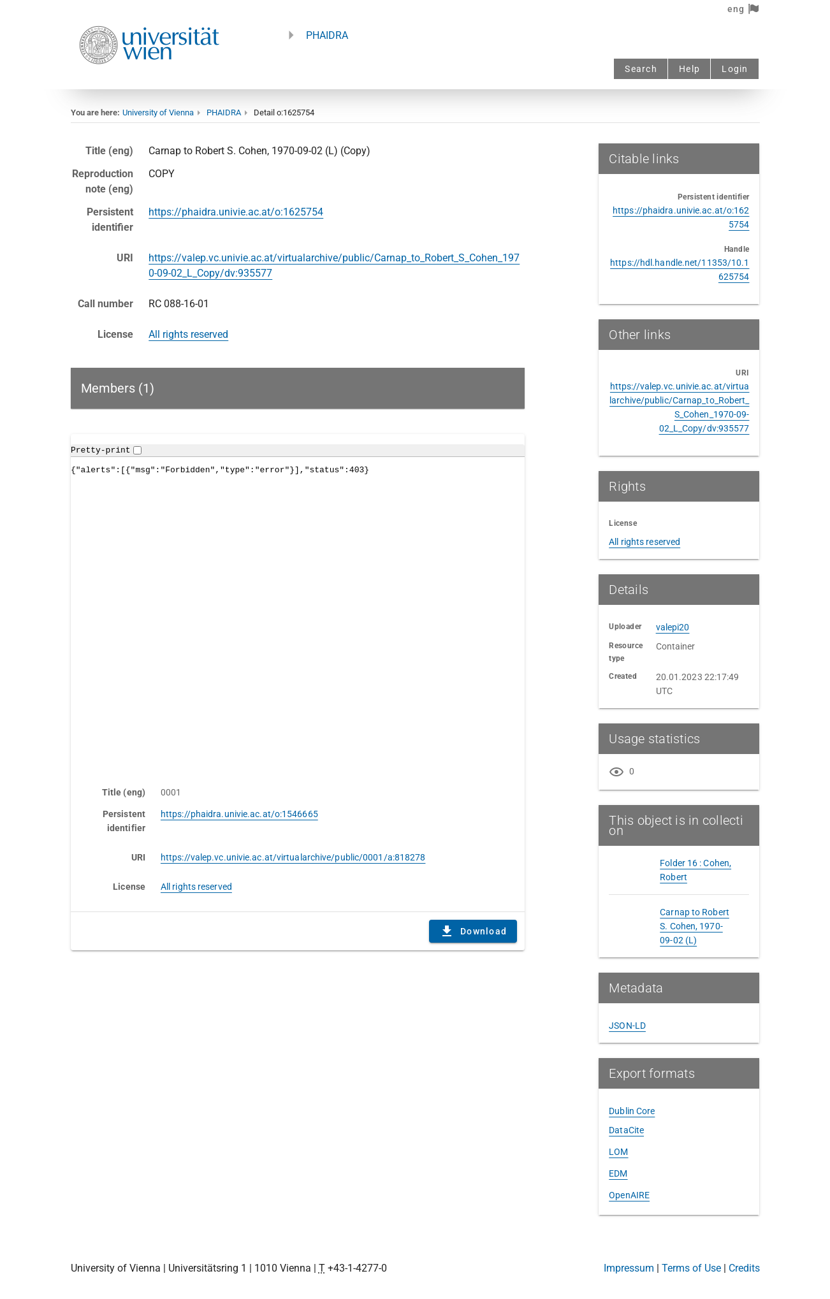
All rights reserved (188, 334)
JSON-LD (627, 1025)
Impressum (629, 1268)
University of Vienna (158, 112)
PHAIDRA (327, 35)
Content (298, 603)
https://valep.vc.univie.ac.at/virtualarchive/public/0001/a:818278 (293, 857)
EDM (618, 1173)
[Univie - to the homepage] (149, 81)
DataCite (626, 1130)
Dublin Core (632, 1111)
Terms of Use (691, 1268)
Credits (744, 1268)
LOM (618, 1152)
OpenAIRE (629, 1195)
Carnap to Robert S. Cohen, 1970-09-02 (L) (694, 926)
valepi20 (673, 627)
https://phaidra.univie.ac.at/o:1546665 (239, 814)
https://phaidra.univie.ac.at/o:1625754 (236, 212)
